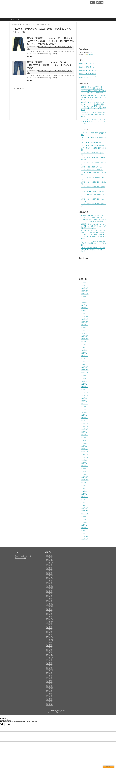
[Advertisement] (27, 102)
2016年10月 (84, 514)
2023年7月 (84, 330)
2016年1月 (84, 533)
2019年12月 (84, 423)
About (17, 19)
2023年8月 (84, 327)
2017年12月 (84, 477)
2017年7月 (84, 488)
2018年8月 (84, 460)
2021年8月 (84, 378)
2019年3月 (84, 443)
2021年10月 (84, 373)
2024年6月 (84, 302)
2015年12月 (84, 536)
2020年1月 (84, 420)
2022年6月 (84, 350)
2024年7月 (84, 299)
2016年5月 (84, 522)
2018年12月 (84, 452)
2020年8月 (84, 401)
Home (12, 19)
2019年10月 (84, 429)
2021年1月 (84, 389)
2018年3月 (84, 474)
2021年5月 (84, 384)
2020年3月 (84, 415)
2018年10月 (84, 457)
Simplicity (63, 710)
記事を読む (30, 56)
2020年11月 (84, 395)
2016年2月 (84, 530)
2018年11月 (84, 454)
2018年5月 (84, 468)
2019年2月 (84, 446)
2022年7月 (84, 347)
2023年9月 (84, 325)
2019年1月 (84, 449)
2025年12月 (84, 288)
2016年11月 (84, 511)
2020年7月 (84, 404)
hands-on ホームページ (86, 64)
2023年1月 (84, 333)
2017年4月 (84, 497)
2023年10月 (84, 322)
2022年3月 (84, 358)
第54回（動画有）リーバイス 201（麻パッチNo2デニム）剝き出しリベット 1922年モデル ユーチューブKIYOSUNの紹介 (51, 41)
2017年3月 (84, 499)
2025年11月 (84, 291)
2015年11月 (84, 539)
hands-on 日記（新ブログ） (88, 67)
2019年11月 (84, 426)
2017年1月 (84, 505)
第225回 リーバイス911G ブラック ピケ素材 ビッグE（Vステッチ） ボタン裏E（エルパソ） (94, 97)
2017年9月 (84, 483)
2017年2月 (84, 502)
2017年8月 (84, 485)
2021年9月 (84, 375)
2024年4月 (84, 305)
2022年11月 (84, 339)
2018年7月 (84, 463)
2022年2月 (84, 361)
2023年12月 (84, 316)
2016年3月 (84, 528)
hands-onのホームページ (23, 556)
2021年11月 (84, 370)
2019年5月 (84, 437)
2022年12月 (84, 336)
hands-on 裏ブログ (23, 2)
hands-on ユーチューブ (87, 77)
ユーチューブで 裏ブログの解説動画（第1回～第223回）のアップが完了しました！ (93, 114)
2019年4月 (84, 440)
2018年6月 (84, 466)
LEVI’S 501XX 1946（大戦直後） (92, 191)
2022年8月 (84, 344)
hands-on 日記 (20, 558)
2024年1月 (84, 313)
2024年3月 (84, 308)
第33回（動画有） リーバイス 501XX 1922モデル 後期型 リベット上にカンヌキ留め (49, 65)
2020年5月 (84, 409)
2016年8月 (84, 519)
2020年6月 (84, 406)
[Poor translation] (8, 724)
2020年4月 (84, 412)
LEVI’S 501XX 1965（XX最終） (92, 170)
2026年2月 (84, 285)
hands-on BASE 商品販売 (87, 74)
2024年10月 (84, 294)
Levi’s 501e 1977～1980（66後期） (93, 145)
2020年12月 (84, 392)
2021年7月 (84, 381)
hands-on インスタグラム (87, 70)
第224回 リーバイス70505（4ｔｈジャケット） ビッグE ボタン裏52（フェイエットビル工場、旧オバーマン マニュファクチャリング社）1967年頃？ (93, 106)
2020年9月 (84, 398)
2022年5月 (84, 353)
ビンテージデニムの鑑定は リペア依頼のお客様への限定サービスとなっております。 (93, 121)
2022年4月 (84, 356)
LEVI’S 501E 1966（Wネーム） (92, 167)
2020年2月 (84, 418)
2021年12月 (84, 367)
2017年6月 (84, 491)
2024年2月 (84, 310)
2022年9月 (84, 342)
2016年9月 (84, 516)
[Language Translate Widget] (85, 52)
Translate (89, 54)
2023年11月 (84, 319)
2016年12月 (84, 508)
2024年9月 (84, 296)
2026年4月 (84, 282)
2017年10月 (84, 480)
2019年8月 (84, 435)
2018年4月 (84, 471)
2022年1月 (84, 364)
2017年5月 (84, 494)
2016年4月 (84, 525)
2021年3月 (84, 387)
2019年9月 (84, 432)
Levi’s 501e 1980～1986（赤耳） (92, 142)
